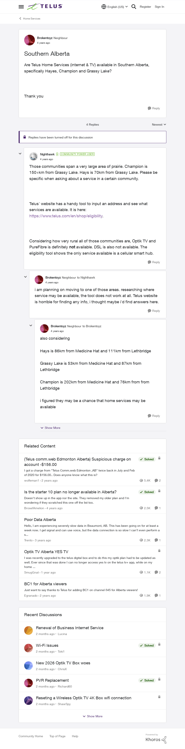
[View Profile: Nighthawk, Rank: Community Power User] (33, 156)
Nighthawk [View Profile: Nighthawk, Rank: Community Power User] (47, 154)
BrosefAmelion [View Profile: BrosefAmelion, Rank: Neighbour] (34, 508)
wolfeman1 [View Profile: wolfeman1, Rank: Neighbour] (31, 480)
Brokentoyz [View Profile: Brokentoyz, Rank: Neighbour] (44, 38)
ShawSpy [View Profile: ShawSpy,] (64, 704)
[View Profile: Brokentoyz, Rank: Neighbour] (29, 40)
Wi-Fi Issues (47, 645)
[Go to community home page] (45, 6)
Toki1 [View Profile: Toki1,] (61, 651)
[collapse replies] (20, 153)
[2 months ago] (45, 634)
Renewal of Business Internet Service (69, 627)
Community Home (31, 736)
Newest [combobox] (159, 125)
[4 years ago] (54, 508)
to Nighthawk (86, 277)
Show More (50, 428)
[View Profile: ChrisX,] (28, 665)
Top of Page (57, 736)
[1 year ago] (48, 572)
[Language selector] (115, 6)
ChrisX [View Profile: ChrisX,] (62, 669)
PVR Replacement (52, 680)
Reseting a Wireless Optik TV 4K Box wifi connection (83, 697)
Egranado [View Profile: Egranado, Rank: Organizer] (30, 595)
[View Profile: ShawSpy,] (28, 700)
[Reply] (154, 108)
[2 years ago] (49, 480)
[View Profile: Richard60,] (28, 683)
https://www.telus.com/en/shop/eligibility (66, 215)
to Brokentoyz (91, 326)
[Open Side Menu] (21, 6)
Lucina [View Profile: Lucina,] (62, 634)
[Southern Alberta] (46, 159)
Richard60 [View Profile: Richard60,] (65, 686)
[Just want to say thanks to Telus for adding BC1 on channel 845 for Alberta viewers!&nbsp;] (92, 589)
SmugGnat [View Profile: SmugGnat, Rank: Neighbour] (31, 572)
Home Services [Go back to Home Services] (29, 18)
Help (75, 736)
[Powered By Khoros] (156, 739)
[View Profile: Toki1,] (28, 648)
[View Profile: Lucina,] (28, 630)
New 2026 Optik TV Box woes (63, 662)
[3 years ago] (42, 540)
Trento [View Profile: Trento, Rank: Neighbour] (28, 540)
